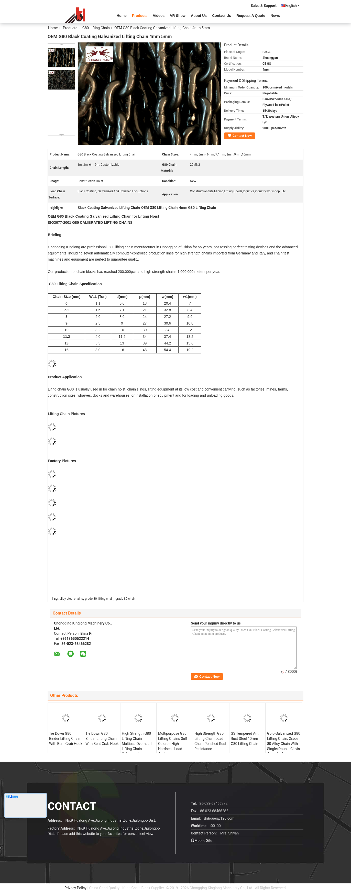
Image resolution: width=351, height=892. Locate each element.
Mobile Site (201, 841)
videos (159, 16)
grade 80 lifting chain (99, 598)
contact (72, 806)
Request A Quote (250, 16)
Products (140, 16)
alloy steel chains (71, 598)
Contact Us (221, 16)
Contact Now (242, 136)
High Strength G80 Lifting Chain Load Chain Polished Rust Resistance (210, 741)
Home (122, 16)
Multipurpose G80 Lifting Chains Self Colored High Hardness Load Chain (172, 743)
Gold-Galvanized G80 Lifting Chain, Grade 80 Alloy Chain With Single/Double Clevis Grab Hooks (283, 743)
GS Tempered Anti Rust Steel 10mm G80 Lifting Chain (245, 738)
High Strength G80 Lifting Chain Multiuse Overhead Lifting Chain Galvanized (136, 743)
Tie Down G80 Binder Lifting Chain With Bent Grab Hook (65, 738)
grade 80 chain (125, 598)
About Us (199, 16)
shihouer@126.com (218, 818)
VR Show (177, 16)
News (275, 16)
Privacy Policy (75, 888)
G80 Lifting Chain (96, 28)
